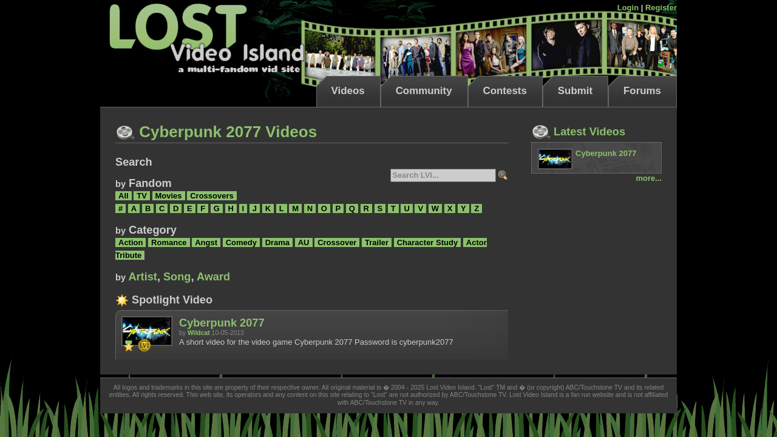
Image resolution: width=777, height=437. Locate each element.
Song (177, 277)
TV (142, 195)
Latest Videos (578, 132)
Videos (348, 91)
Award (213, 277)
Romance (169, 242)
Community (424, 91)
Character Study (427, 242)
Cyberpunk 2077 (222, 323)
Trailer (376, 242)
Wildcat (199, 333)
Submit (575, 91)
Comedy (241, 242)
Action (130, 242)
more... (649, 178)
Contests (505, 91)
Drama (277, 242)
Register (661, 7)
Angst (206, 242)
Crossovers (212, 195)
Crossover (336, 242)
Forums (642, 91)
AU (304, 242)
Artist (142, 277)
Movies (168, 195)
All (123, 195)
